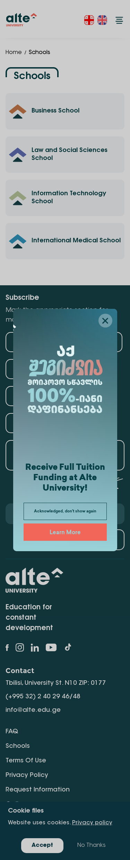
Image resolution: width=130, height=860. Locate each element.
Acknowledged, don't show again (65, 511)
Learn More (65, 533)
